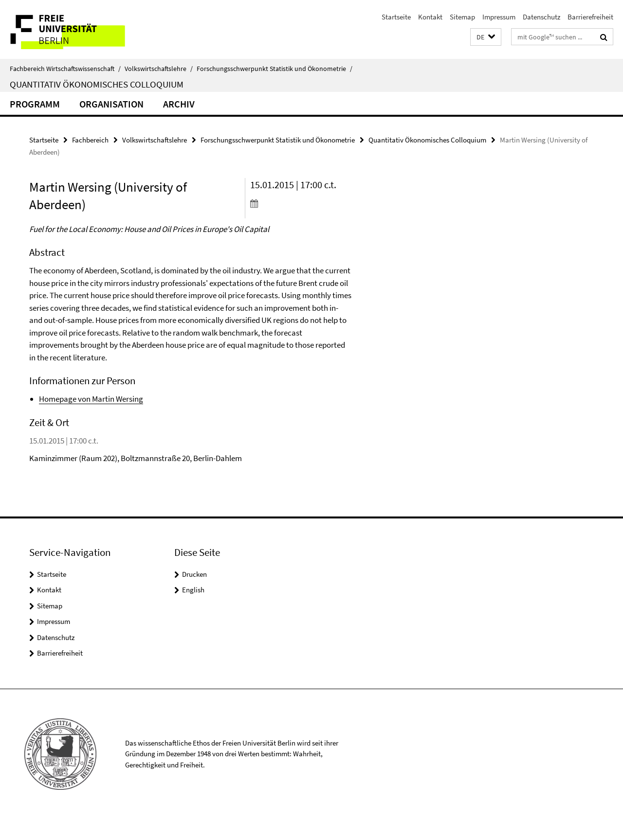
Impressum (498, 16)
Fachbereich (90, 139)
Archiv (179, 104)
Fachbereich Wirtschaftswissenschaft (65, 68)
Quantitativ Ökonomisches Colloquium (96, 84)
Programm (35, 104)
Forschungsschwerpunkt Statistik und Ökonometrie (274, 68)
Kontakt (430, 16)
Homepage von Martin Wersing (91, 398)
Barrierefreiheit (590, 16)
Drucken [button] (194, 574)
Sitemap (462, 16)
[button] (485, 37)
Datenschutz (541, 16)
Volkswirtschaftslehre (159, 68)
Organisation (111, 104)
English (193, 589)
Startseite (396, 16)
